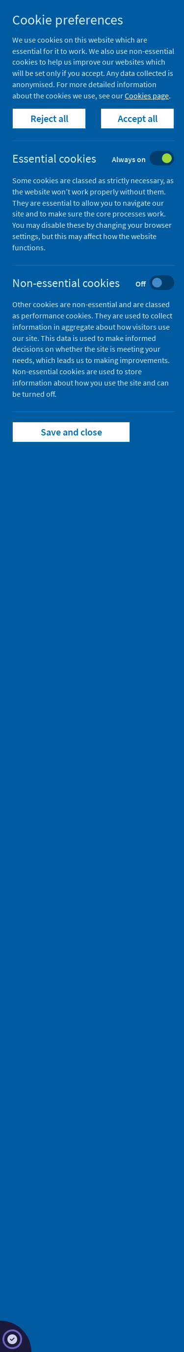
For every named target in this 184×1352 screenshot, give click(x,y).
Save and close (71, 432)
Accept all (138, 118)
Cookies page (147, 95)
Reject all (49, 118)
